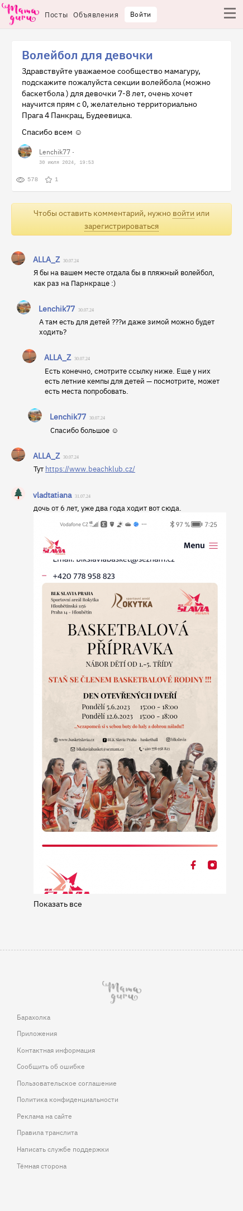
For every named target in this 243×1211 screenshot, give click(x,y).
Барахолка (33, 1016)
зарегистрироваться (121, 225)
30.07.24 (71, 260)
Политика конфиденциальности (67, 1099)
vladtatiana (52, 494)
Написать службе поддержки (63, 1148)
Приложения (37, 1033)
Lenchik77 (54, 151)
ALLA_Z (46, 259)
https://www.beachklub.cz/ (90, 468)
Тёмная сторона (41, 1165)
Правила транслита (47, 1132)
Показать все (58, 903)
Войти (140, 14)
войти (183, 213)
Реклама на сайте (44, 1115)
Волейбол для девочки (87, 54)
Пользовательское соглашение (67, 1082)
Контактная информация (56, 1049)
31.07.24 (82, 496)
